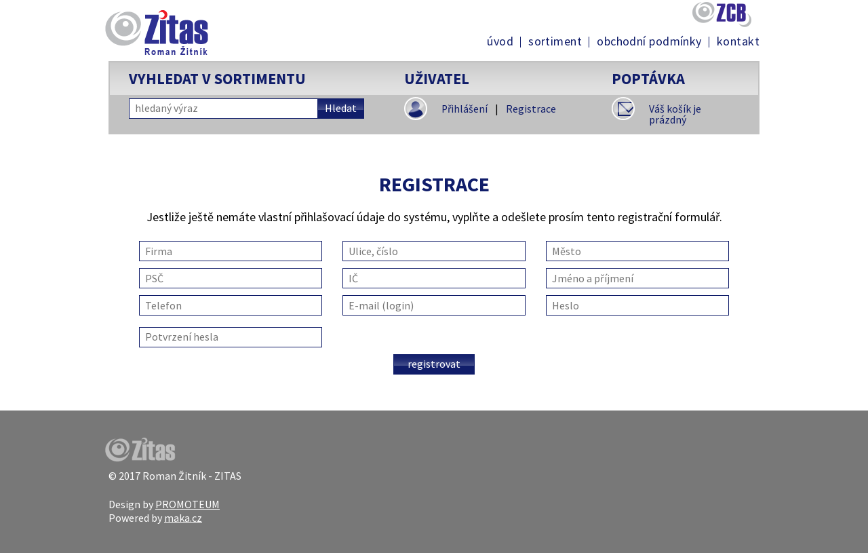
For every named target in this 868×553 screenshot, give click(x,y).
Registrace (531, 108)
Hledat (341, 108)
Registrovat (434, 363)
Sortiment (555, 41)
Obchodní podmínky (649, 41)
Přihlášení (464, 108)
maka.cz (183, 518)
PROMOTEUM (187, 504)
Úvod (500, 41)
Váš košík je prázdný (675, 114)
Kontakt (738, 41)
